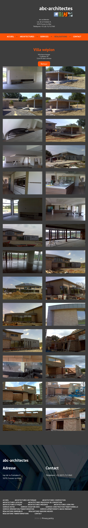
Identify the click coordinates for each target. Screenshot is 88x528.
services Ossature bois (30, 507)
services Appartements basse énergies (56, 509)
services (44, 36)
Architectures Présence (38, 505)
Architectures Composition (54, 500)
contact (77, 36)
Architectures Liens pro (64, 505)
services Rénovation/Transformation (18, 509)
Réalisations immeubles (13, 511)
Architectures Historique (25, 500)
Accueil (10, 36)
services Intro (9, 507)
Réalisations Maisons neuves (41, 511)
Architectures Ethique (12, 505)
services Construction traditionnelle (62, 507)
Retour (44, 63)
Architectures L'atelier (12, 502)
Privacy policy (48, 518)
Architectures (27, 36)
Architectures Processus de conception (45, 502)
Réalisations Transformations (16, 514)
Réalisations (60, 36)
